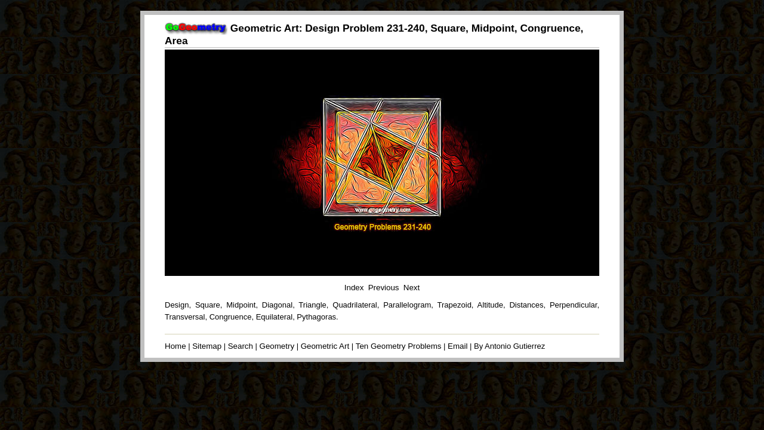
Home (175, 346)
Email (457, 346)
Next (411, 287)
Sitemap (206, 346)
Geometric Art (325, 346)
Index (354, 287)
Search (240, 346)
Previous (383, 287)
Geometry (277, 346)
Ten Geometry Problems (399, 346)
